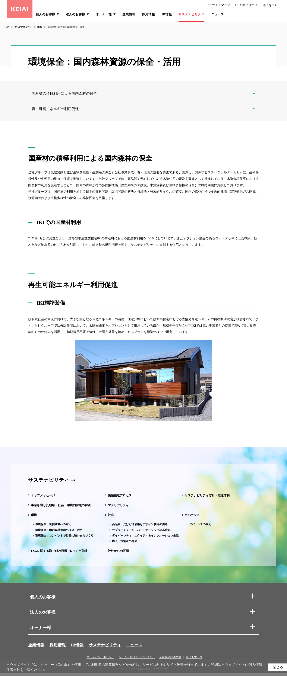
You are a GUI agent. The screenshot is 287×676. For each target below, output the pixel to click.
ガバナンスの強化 (200, 527)
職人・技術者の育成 (124, 543)
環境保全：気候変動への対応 (53, 527)
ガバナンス (193, 518)
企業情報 (36, 647)
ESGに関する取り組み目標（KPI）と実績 (61, 553)
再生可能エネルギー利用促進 (58, 111)
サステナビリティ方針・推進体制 (209, 498)
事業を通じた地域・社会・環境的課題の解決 (63, 508)
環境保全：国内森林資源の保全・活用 (58, 532)
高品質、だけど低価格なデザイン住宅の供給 (140, 527)
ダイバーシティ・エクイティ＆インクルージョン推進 (145, 538)
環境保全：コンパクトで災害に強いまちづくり (64, 538)
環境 (34, 518)
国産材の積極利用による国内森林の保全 (67, 94)
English (271, 5)
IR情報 (79, 647)
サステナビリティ (49, 483)
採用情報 (58, 647)
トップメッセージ (44, 498)
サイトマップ (221, 5)
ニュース (138, 647)
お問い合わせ (248, 5)
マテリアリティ (119, 508)
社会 (111, 518)
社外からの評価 (119, 553)
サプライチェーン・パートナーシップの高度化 (141, 532)
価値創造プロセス (120, 498)
